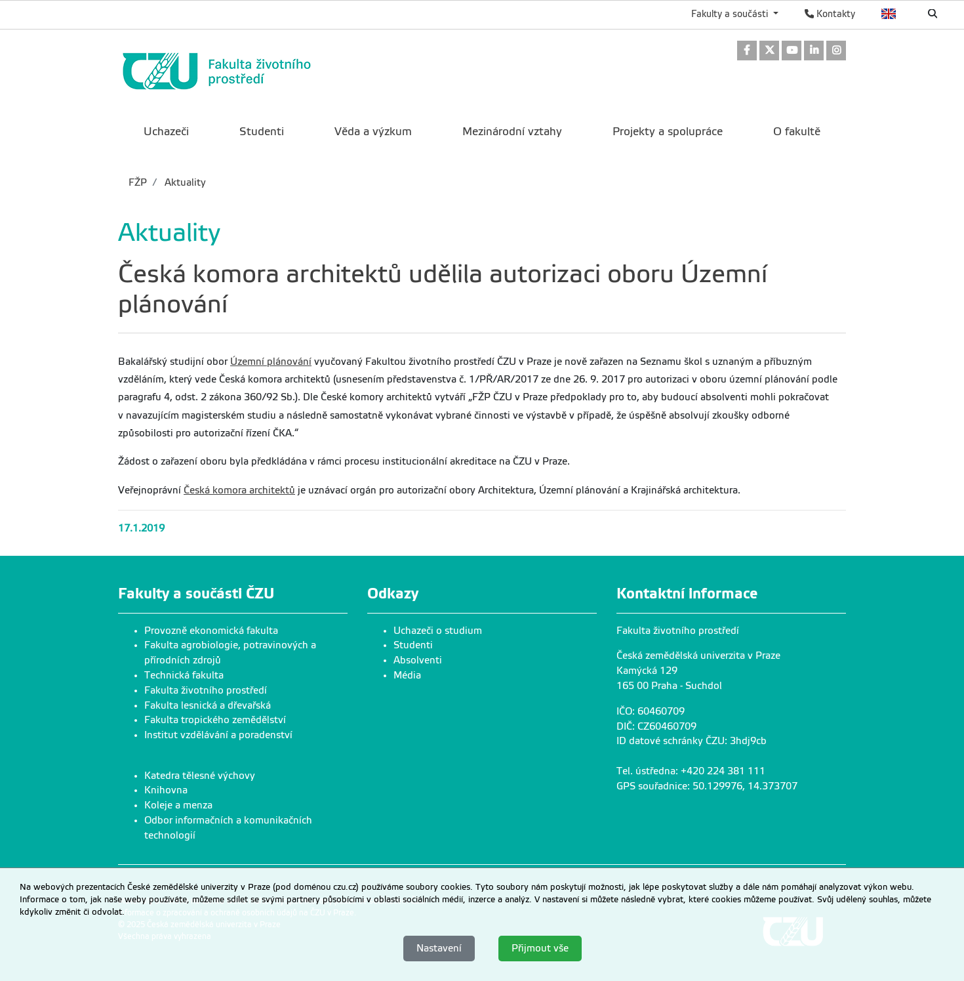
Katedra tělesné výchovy (199, 775)
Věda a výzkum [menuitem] (373, 131)
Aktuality (184, 182)
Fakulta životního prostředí (205, 690)
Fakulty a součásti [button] (731, 14)
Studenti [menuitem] (261, 131)
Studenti (413, 645)
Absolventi (417, 660)
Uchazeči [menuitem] (166, 131)
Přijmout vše (540, 948)
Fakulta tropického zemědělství (215, 720)
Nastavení (439, 948)
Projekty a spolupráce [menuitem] (668, 131)
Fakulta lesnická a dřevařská (207, 705)
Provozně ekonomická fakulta (211, 630)
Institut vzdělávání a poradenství (218, 735)
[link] (747, 51)
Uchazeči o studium (437, 630)
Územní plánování (270, 361)
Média (407, 675)
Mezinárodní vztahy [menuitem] (512, 131)
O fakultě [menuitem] (796, 131)
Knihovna (166, 790)
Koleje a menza (178, 805)
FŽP (138, 182)
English (888, 14)
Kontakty (830, 14)
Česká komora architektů (239, 490)
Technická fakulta (184, 675)
